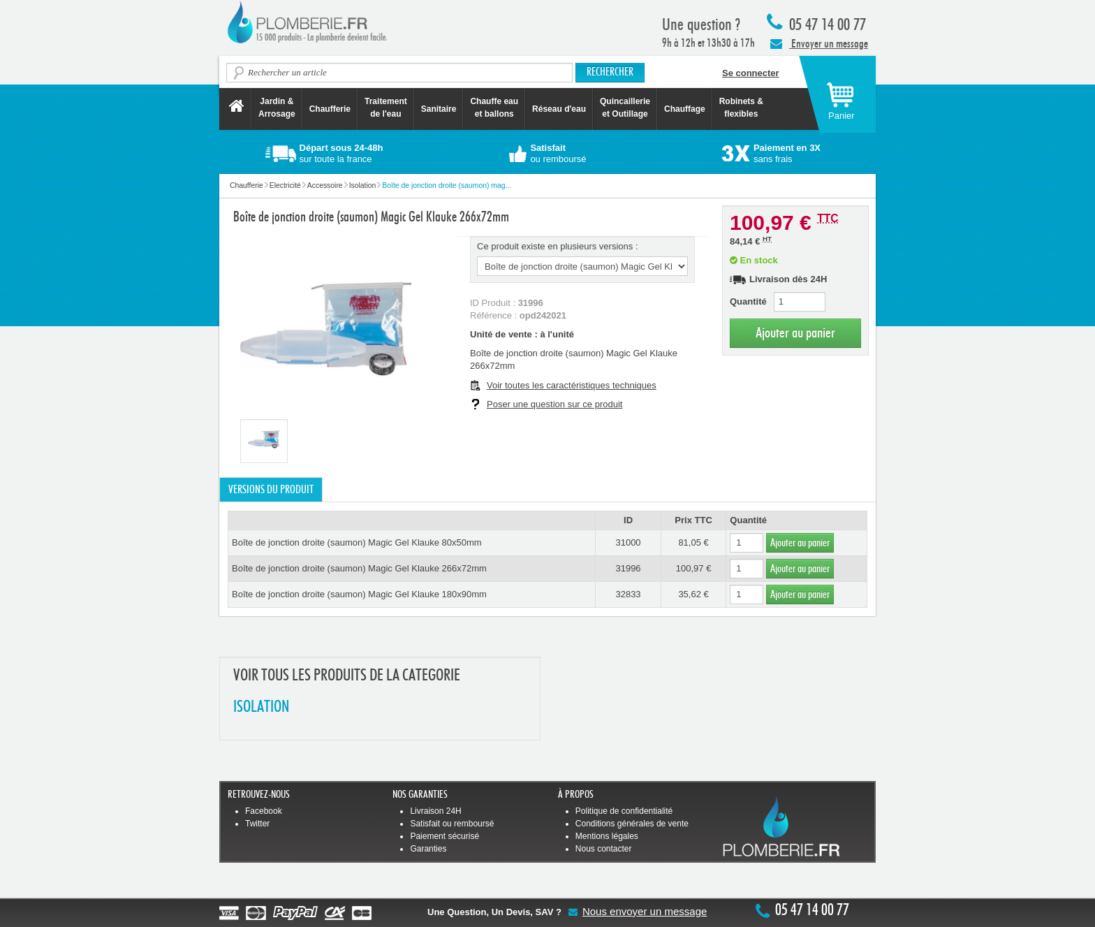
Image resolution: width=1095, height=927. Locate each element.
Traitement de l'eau (386, 107)
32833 (627, 594)
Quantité (748, 301)
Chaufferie (330, 109)
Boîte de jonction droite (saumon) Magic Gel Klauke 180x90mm (359, 594)
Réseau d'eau (559, 109)
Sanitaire (439, 109)
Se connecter (750, 73)
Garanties (428, 849)
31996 (627, 568)
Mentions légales (606, 836)
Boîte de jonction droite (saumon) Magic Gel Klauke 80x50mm (357, 542)
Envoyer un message (819, 43)
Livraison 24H (435, 811)
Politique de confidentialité (624, 811)
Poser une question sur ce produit (554, 404)
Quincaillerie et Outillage (625, 107)
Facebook (263, 811)
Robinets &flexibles (741, 107)
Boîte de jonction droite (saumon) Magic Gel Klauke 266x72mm (359, 568)
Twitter (257, 824)
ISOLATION (261, 707)
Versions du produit (271, 489)
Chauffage (684, 109)
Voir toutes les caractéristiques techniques (571, 385)
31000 (627, 542)
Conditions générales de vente (632, 824)
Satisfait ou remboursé (452, 824)
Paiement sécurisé (444, 836)
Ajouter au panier (795, 333)
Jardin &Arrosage (276, 107)
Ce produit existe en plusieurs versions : (557, 246)
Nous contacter (603, 849)
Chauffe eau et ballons (494, 107)
